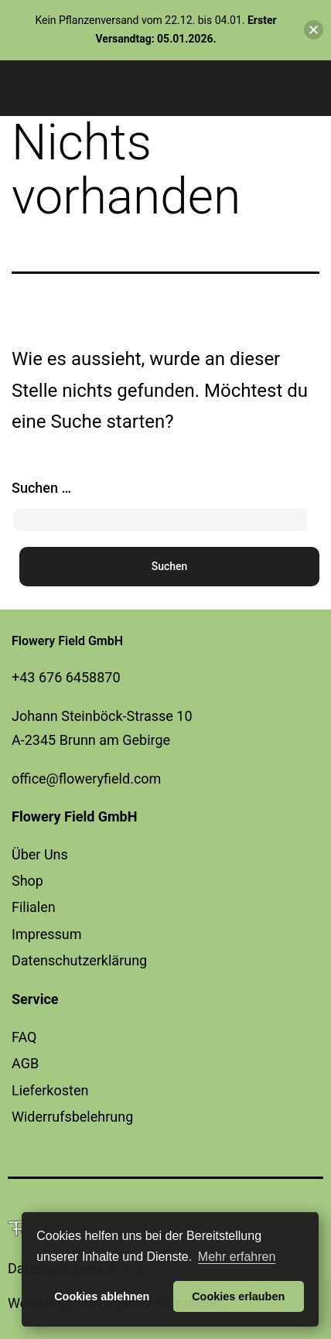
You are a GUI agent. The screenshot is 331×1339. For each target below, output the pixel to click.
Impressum (47, 934)
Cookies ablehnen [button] (101, 1296)
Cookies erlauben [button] (238, 1296)
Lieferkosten (50, 1090)
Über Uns (40, 854)
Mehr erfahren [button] (237, 1256)
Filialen (34, 907)
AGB (25, 1063)
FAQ (24, 1037)
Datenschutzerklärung (79, 960)
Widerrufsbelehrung (72, 1116)
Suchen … (41, 488)
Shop (27, 881)
